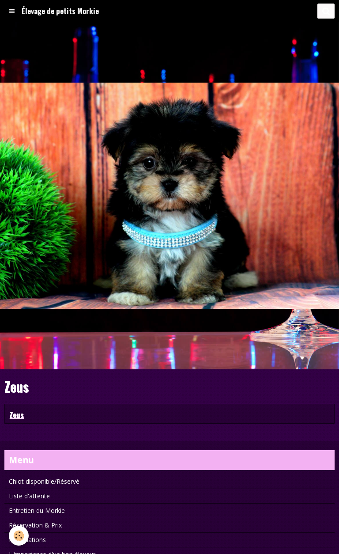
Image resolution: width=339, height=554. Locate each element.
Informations (27, 539)
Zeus (16, 414)
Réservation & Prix (35, 525)
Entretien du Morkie (37, 510)
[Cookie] (19, 536)
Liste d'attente (29, 496)
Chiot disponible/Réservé (44, 481)
